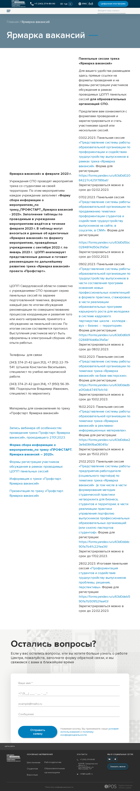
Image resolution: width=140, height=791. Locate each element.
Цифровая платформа (113, 3)
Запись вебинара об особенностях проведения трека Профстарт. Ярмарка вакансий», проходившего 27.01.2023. (39, 432)
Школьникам (33, 762)
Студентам (32, 768)
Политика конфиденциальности (59, 787)
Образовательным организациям (53, 770)
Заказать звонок (117, 767)
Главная (13, 22)
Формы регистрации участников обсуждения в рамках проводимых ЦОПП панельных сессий (36, 466)
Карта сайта (10, 746)
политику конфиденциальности (77, 733)
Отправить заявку (37, 732)
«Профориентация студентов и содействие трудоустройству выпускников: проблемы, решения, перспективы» (102, 577)
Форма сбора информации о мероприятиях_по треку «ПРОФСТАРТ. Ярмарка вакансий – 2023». (40, 449)
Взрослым (32, 775)
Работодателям (52, 762)
